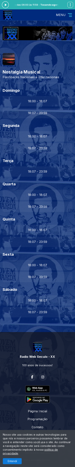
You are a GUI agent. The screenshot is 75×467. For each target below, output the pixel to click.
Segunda (11, 125)
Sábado (10, 289)
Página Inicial (37, 411)
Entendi (12, 461)
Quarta (9, 184)
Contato (37, 427)
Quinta (9, 219)
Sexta (8, 254)
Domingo (11, 90)
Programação (38, 419)
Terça (8, 160)
